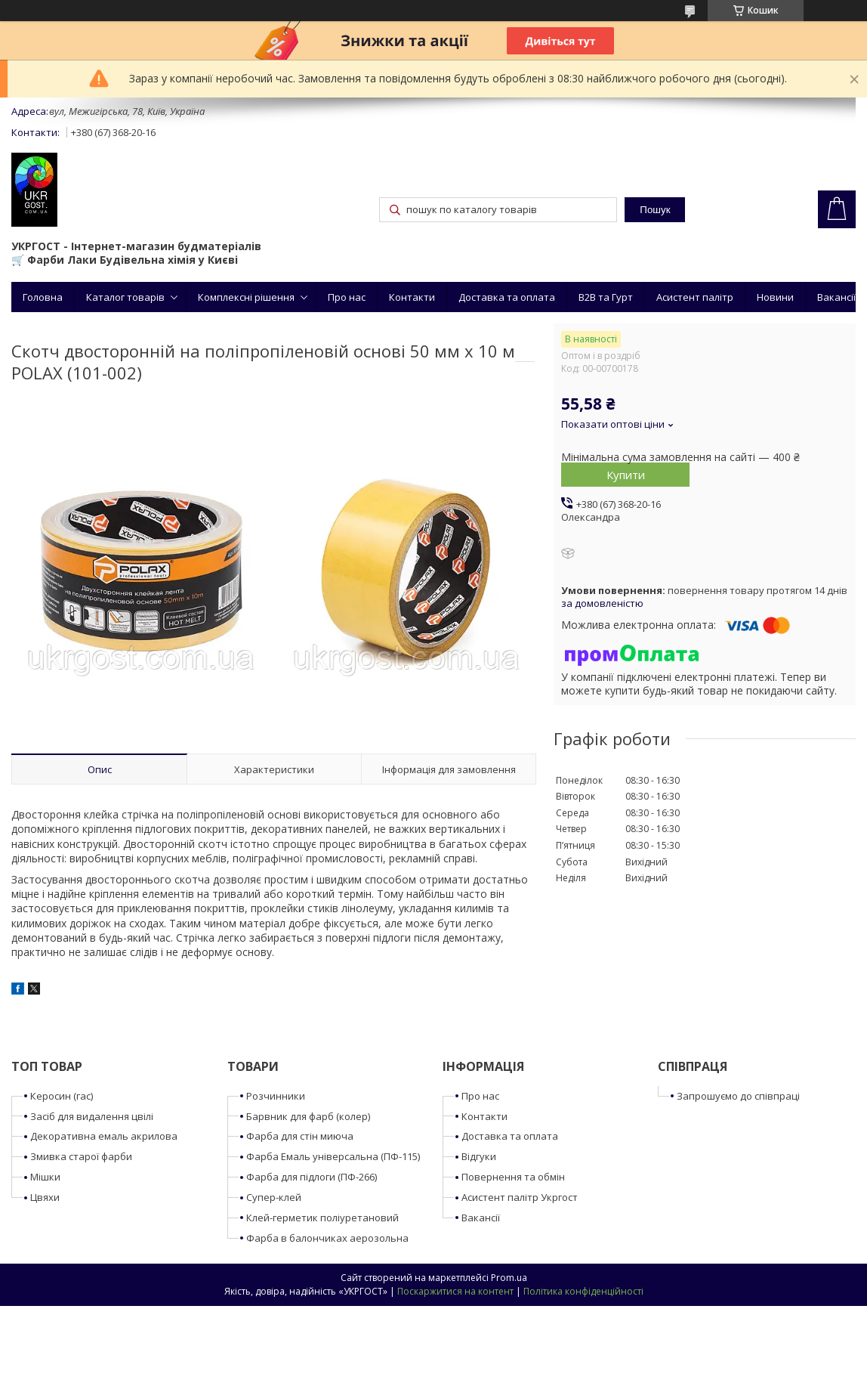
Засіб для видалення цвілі (91, 1116)
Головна (43, 297)
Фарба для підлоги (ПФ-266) (311, 1177)
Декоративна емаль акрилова (103, 1136)
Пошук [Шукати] (655, 209)
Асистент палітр (694, 297)
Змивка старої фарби (81, 1156)
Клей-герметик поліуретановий (322, 1217)
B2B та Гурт (606, 297)
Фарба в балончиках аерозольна (327, 1238)
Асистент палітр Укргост (519, 1197)
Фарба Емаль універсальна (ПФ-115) (333, 1156)
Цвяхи (45, 1197)
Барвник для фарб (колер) (308, 1116)
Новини (775, 297)
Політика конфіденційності (583, 1291)
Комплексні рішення (246, 297)
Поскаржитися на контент (455, 1291)
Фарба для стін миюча (299, 1136)
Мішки (45, 1177)
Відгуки (478, 1156)
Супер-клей (273, 1197)
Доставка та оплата (506, 297)
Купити (625, 474)
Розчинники (275, 1096)
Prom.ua (509, 1277)
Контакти (412, 297)
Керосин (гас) (61, 1096)
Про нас (347, 297)
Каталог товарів (125, 297)
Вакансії (836, 297)
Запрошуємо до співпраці (738, 1096)
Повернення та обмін (513, 1177)
